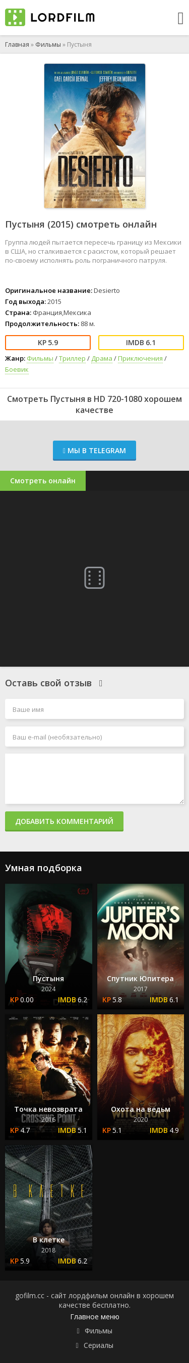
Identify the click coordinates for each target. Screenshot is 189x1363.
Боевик (17, 369)
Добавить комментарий (64, 821)
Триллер (72, 358)
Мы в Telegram (94, 450)
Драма (101, 358)
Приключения (140, 358)
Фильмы (48, 44)
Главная (17, 44)
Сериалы (98, 1345)
